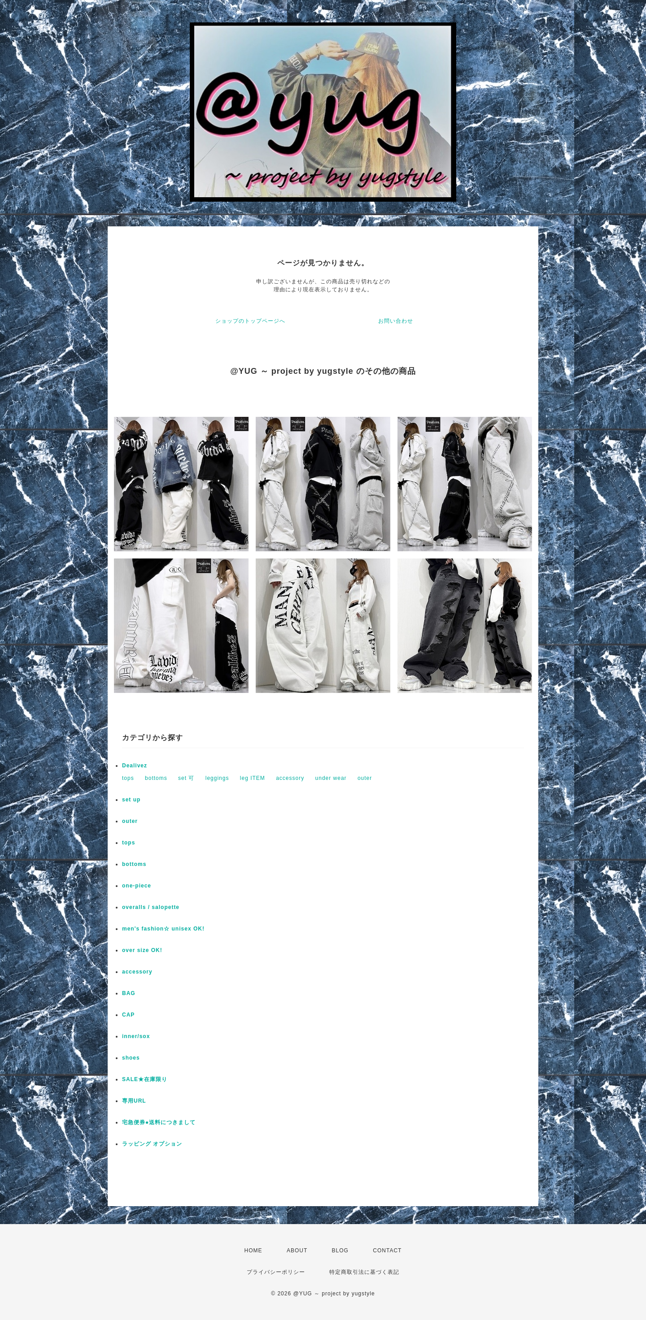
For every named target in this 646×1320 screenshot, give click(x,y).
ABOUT (297, 1250)
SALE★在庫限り (144, 1079)
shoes (131, 1058)
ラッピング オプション (152, 1144)
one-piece (136, 886)
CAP (128, 1015)
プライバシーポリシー (276, 1272)
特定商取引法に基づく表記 (364, 1272)
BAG (128, 993)
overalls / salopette (150, 907)
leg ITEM (252, 778)
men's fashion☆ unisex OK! (163, 929)
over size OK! (142, 950)
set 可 (186, 778)
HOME (253, 1250)
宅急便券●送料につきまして (159, 1122)
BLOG (340, 1250)
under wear (331, 778)
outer (365, 778)
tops (128, 778)
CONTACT (387, 1250)
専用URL (134, 1101)
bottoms (156, 778)
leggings (217, 778)
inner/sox (136, 1036)
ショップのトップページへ (250, 321)
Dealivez (134, 765)
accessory (290, 778)
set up (131, 799)
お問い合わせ (395, 321)
